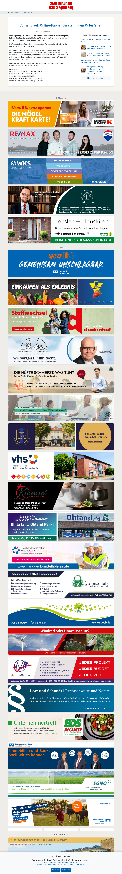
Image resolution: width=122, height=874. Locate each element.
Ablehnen (55, 870)
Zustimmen (66, 870)
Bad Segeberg (28, 13)
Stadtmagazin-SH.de (15, 13)
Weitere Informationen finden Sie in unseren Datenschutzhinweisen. (61, 865)
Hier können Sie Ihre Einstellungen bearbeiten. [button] (61, 862)
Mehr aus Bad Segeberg (96, 78)
